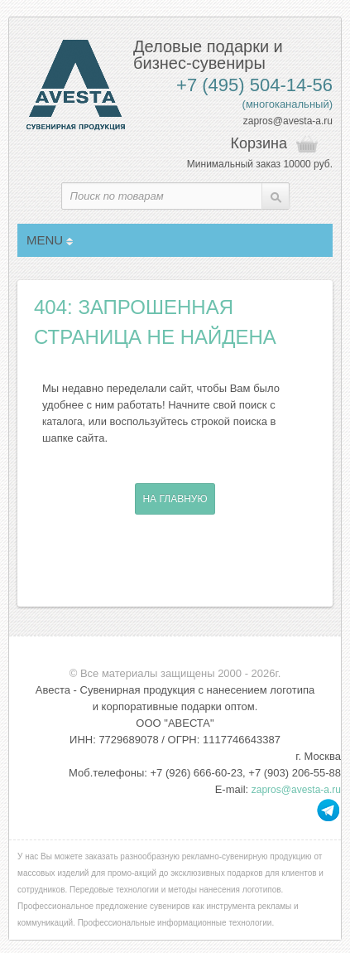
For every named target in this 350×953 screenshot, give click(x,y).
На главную (174, 499)
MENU (49, 240)
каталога (62, 422)
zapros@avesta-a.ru (288, 121)
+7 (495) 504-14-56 (254, 85)
